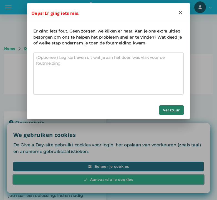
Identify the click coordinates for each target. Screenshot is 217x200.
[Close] (180, 12)
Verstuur (171, 110)
